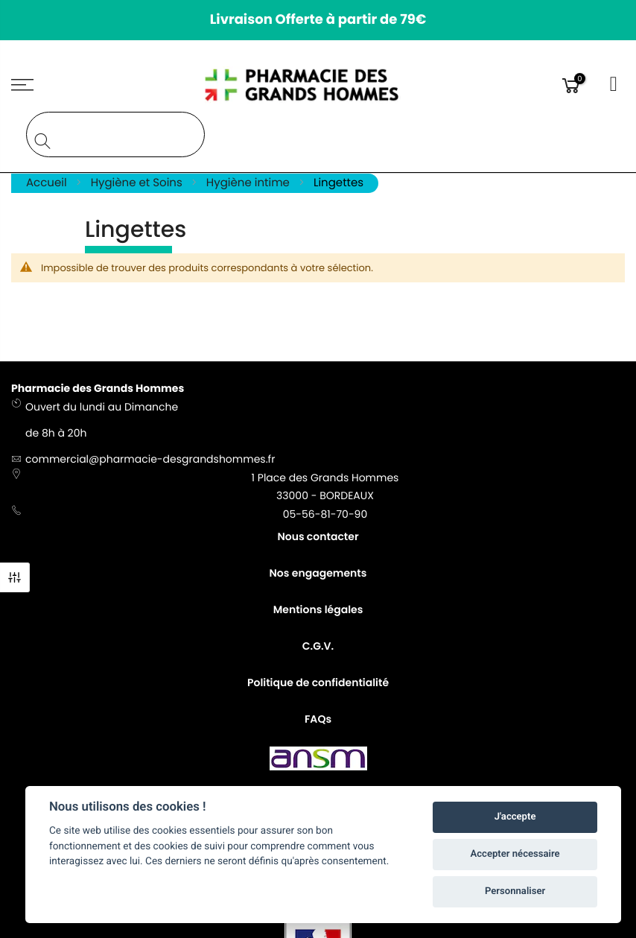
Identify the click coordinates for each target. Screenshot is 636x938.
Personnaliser (515, 891)
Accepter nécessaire (515, 854)
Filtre (15, 577)
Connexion (614, 85)
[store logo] (318, 85)
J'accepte (515, 817)
